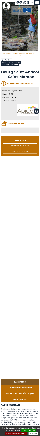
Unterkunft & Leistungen (20, 393)
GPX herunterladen (20, 151)
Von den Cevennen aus (29, 54)
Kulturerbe (20, 382)
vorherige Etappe (12, 62)
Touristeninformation (20, 387)
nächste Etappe (9, 64)
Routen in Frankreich (15, 54)
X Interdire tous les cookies (16, 433)
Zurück (8, 60)
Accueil (3, 54)
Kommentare (20, 399)
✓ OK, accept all (28, 430)
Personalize (33, 433)
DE (32, 2)
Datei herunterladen (20, 146)
